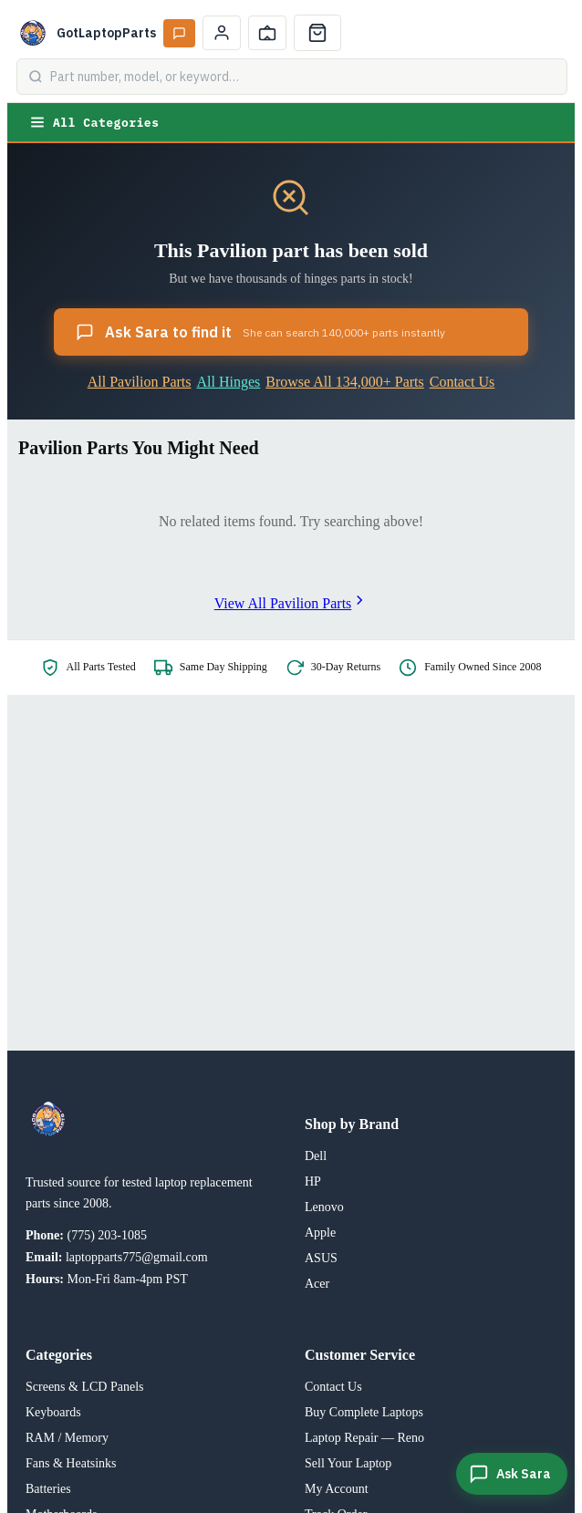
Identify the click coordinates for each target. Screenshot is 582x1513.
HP (313, 1181)
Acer (317, 1283)
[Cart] (317, 33)
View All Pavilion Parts (291, 603)
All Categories (94, 122)
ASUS (321, 1258)
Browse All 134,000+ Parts (344, 381)
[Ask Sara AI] (179, 33)
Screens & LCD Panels (84, 1387)
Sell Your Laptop (348, 1463)
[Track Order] (267, 33)
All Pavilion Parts (140, 381)
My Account (337, 1489)
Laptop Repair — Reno (364, 1438)
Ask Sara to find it (260, 332)
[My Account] (222, 33)
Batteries (48, 1489)
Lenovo (324, 1207)
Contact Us (462, 381)
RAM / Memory (67, 1438)
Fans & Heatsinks (71, 1463)
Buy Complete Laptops (364, 1412)
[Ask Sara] (511, 1474)
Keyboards (53, 1412)
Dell (316, 1156)
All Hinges (229, 381)
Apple (320, 1232)
